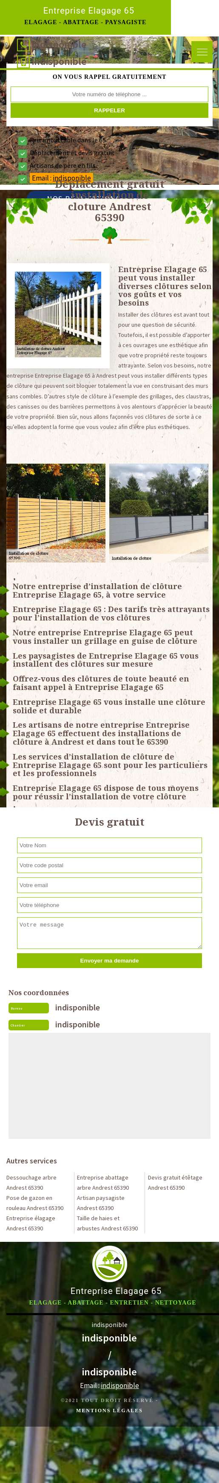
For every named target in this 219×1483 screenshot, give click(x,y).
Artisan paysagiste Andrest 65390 (101, 1203)
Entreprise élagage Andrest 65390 (30, 1223)
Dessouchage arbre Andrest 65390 (31, 1182)
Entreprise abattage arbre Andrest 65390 (103, 1182)
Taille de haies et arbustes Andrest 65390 (107, 1223)
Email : (109, 1385)
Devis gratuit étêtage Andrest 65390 (175, 1182)
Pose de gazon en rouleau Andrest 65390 (34, 1203)
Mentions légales (109, 1410)
